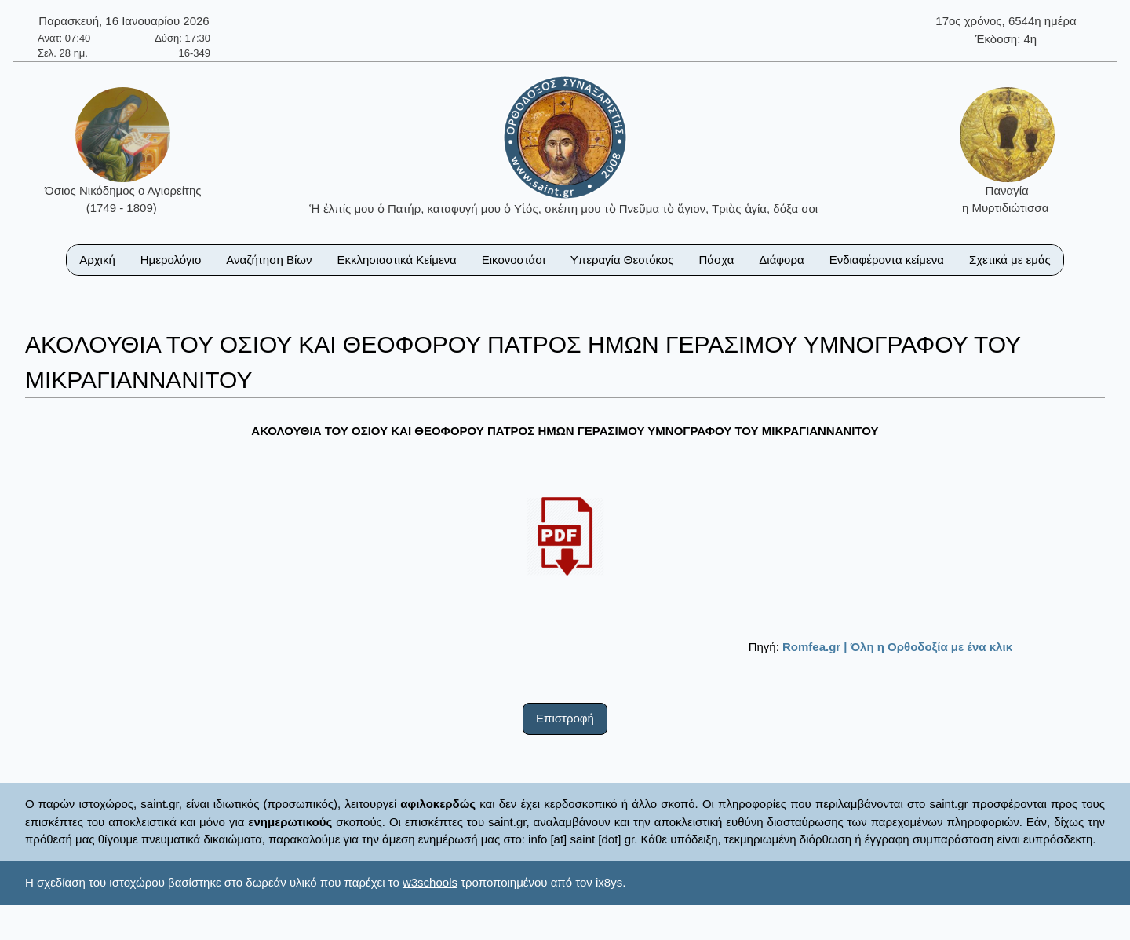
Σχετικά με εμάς (1010, 259)
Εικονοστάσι (513, 259)
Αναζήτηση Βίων (269, 259)
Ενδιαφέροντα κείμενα (886, 259)
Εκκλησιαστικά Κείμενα (396, 259)
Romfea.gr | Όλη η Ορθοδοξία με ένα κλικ (897, 646)
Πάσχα (716, 259)
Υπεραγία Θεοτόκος (622, 259)
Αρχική (97, 259)
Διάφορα (781, 259)
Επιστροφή (565, 718)
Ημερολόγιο (171, 259)
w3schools (430, 882)
